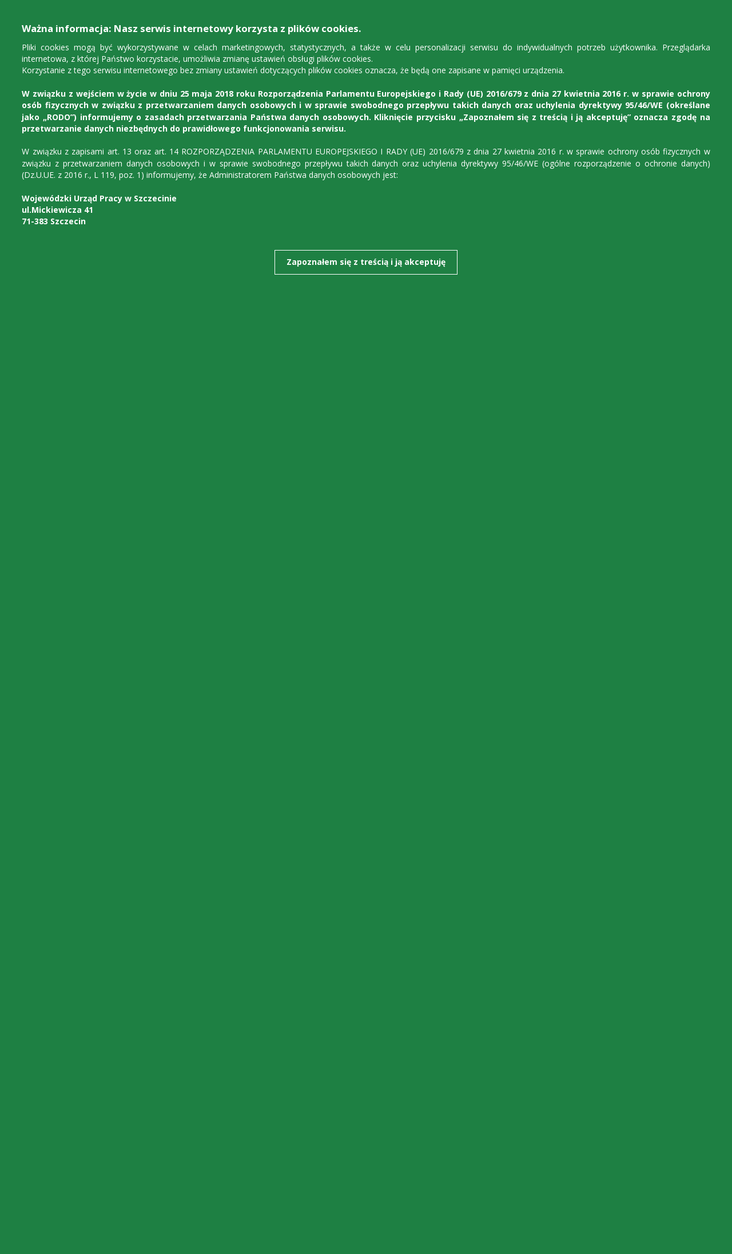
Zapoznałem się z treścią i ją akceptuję (366, 261)
